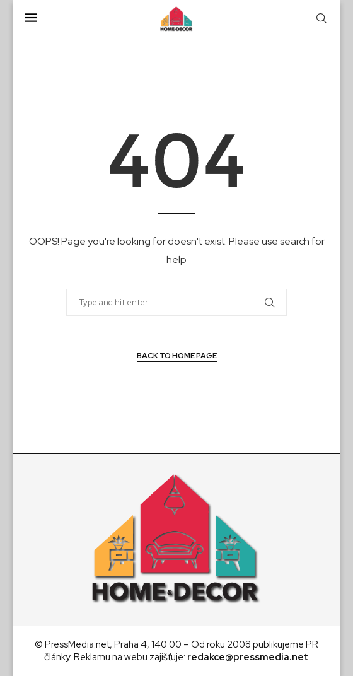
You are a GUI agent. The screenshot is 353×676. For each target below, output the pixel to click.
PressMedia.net (77, 644)
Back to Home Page (177, 356)
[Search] (321, 19)
